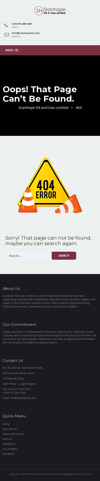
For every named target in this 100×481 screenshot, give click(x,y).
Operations (9, 444)
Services (7, 439)
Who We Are (10, 429)
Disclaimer (9, 453)
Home (6, 424)
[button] (12, 50)
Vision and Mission (13, 434)
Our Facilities (10, 448)
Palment (86, 474)
